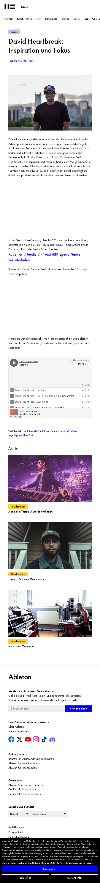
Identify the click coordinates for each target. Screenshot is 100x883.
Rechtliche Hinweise (18, 837)
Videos (76, 18)
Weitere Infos (74, 878)
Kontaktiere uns (16, 826)
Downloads (51, 18)
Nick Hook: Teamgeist (21, 646)
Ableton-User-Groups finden (24, 785)
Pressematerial (15, 832)
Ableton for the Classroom (23, 763)
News (39, 18)
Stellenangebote (17, 731)
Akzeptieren (50, 869)
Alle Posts (8, 18)
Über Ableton (16, 727)
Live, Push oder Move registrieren (27, 722)
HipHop (18, 435)
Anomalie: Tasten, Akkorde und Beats (30, 511)
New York (28, 435)
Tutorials (65, 18)
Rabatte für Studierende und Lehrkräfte (30, 759)
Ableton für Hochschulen (22, 768)
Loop (85, 18)
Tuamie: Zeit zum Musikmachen (27, 579)
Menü (25, 6)
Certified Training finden (22, 789)
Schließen (25, 878)
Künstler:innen (24, 18)
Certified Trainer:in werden (23, 794)
